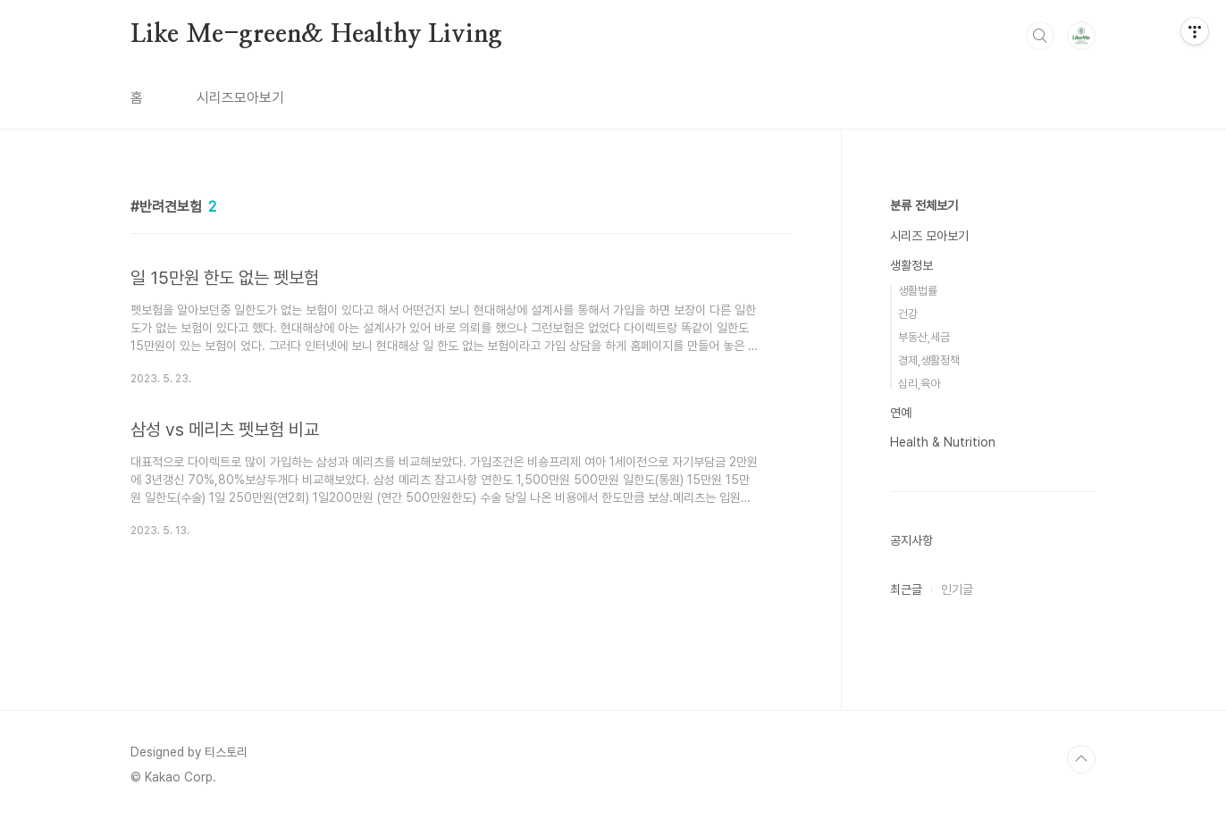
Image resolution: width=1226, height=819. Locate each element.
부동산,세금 (924, 337)
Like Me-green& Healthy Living (316, 34)
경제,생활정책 (929, 360)
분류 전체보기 (924, 205)
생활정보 (911, 265)
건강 (908, 314)
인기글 (957, 589)
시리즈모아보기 (240, 97)
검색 (1040, 35)
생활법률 (917, 290)
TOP (1081, 759)
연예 (900, 412)
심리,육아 (919, 383)
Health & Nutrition (942, 442)
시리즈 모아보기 (929, 236)
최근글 (906, 589)
